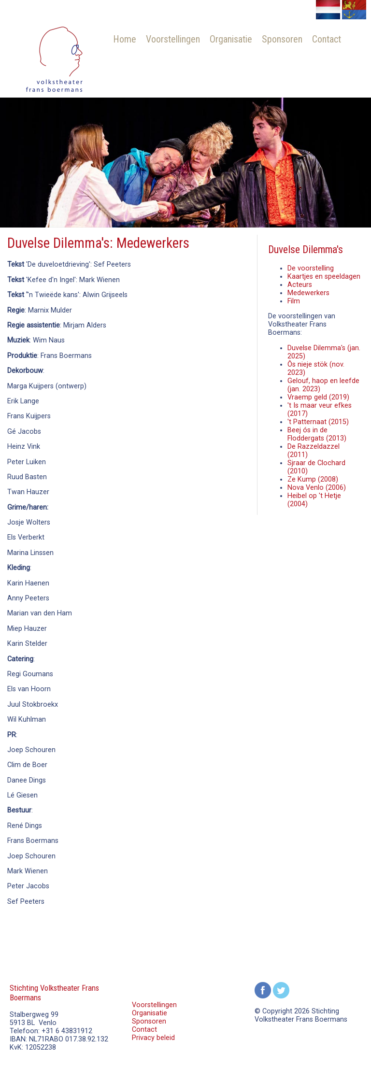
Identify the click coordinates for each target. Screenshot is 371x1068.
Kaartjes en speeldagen (323, 276)
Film (293, 301)
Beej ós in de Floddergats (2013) (316, 434)
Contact (326, 39)
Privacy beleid (153, 1038)
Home (124, 39)
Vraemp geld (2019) (318, 397)
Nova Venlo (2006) (316, 488)
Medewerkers (308, 293)
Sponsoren (282, 39)
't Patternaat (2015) (318, 422)
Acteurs (299, 285)
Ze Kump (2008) (312, 479)
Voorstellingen (173, 39)
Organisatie (231, 39)
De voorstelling (310, 268)
